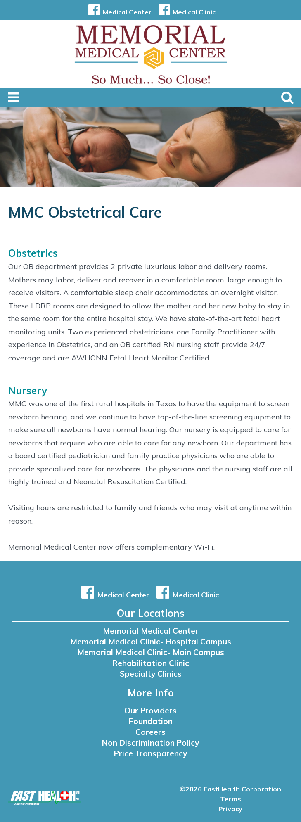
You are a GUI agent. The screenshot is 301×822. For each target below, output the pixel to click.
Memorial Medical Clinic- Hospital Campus (150, 642)
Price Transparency (150, 753)
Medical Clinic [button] (186, 12)
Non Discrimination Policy (150, 743)
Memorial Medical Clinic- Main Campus (150, 652)
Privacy (230, 809)
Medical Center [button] (118, 12)
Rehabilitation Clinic (150, 663)
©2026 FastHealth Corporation (230, 789)
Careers (150, 732)
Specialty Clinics (151, 674)
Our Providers (150, 710)
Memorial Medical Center (151, 631)
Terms (230, 799)
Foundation (151, 721)
